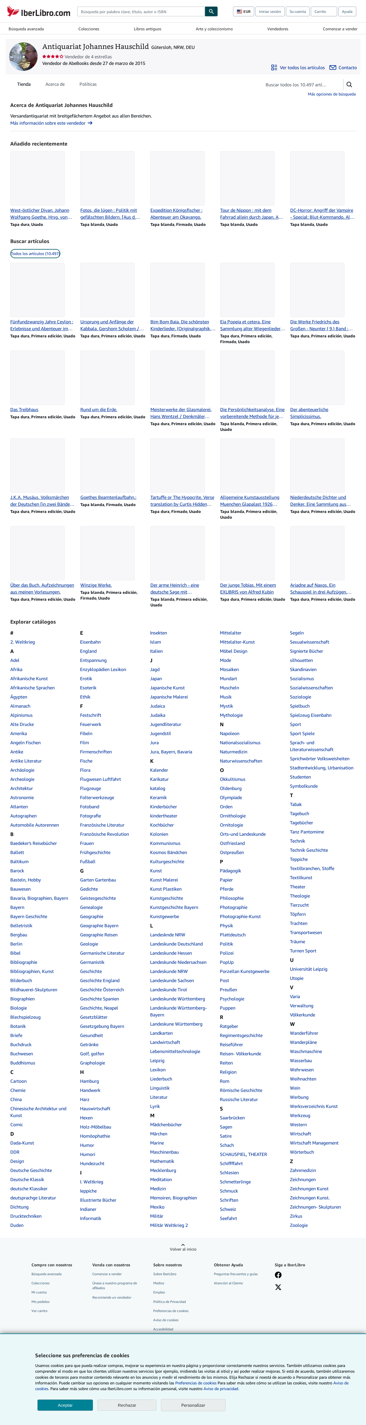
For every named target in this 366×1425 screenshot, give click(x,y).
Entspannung (93, 660)
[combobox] (141, 11)
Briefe (16, 1035)
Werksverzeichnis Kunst (314, 1106)
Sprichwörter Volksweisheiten (319, 758)
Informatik (90, 1218)
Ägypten (18, 697)
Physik (226, 925)
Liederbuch (161, 1079)
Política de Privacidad (169, 1301)
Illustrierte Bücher (98, 1200)
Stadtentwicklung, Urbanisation (321, 768)
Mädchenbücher (166, 1124)
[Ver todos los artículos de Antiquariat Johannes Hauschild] (298, 67)
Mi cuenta (39, 1292)
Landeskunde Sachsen (172, 980)
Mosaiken (229, 669)
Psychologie (232, 999)
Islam (155, 642)
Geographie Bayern (99, 925)
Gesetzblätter (94, 1017)
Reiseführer (231, 1044)
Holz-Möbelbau (95, 1127)
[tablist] (57, 84)
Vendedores (277, 28)
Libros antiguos (147, 28)
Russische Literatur (239, 1099)
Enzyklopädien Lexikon (103, 669)
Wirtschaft (300, 1134)
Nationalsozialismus (240, 742)
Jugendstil (160, 733)
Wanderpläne (303, 1042)
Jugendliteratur (165, 724)
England (88, 651)
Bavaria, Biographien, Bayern (39, 898)
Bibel (15, 953)
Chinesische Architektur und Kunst (38, 1112)
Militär (156, 1216)
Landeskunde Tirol (168, 989)
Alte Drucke (22, 724)
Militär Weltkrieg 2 (169, 1225)
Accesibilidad (163, 1329)
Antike (16, 752)
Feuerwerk (90, 724)
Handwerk (90, 1090)
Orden (226, 806)
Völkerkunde (302, 1015)
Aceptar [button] (65, 1405)
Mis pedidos (40, 1301)
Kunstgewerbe (164, 916)
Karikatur (159, 779)
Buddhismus (22, 1063)
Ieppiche (88, 1191)
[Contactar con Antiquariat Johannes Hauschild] (343, 67)
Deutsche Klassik (27, 1179)
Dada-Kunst (22, 1143)
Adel (14, 660)
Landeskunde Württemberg (177, 999)
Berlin (16, 944)
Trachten (298, 923)
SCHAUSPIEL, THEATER (243, 1154)
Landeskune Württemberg (176, 1024)
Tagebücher (301, 822)
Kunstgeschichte (166, 898)
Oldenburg (231, 788)
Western (298, 1124)
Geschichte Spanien (99, 999)
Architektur (21, 788)
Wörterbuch (302, 1152)
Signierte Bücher (306, 651)
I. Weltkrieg (91, 1182)
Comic (16, 1124)
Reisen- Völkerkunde (240, 1053)
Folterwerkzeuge (97, 797)
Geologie (89, 944)
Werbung (299, 1097)
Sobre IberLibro (164, 1274)
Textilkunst (301, 877)
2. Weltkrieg (22, 642)
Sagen (226, 1127)
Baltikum (19, 861)
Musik (226, 697)
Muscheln (229, 687)
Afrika (16, 669)
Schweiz (228, 1209)
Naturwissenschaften (241, 761)
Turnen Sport (303, 951)
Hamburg (89, 1081)
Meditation (161, 1179)
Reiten (226, 1063)
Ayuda (347, 11)
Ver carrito (39, 1311)
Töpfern (298, 914)
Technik (297, 841)
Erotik (86, 678)
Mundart (228, 678)
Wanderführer (304, 1033)
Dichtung (19, 1207)
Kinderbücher (163, 806)
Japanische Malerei (169, 697)
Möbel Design (233, 651)
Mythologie (231, 715)
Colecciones (88, 28)
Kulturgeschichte (167, 861)
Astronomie (22, 797)
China (16, 1099)
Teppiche (299, 859)
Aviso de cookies (165, 1320)
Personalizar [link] (193, 1405)
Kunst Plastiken (166, 889)
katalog (157, 788)
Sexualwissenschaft (309, 642)
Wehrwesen (302, 1069)
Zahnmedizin (303, 1170)
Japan (156, 678)
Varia (295, 996)
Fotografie (90, 816)
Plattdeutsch (233, 935)
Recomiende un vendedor (111, 1297)
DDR (14, 1152)
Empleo (159, 1292)
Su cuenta (298, 11)
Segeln (297, 633)
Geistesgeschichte (98, 898)
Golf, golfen (92, 1053)
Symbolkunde (304, 786)
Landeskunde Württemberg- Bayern (178, 1011)
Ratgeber (229, 1026)
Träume (297, 941)
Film (84, 742)
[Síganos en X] (278, 1287)
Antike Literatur (26, 761)
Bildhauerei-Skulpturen (33, 989)
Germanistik (92, 962)
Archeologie (22, 779)
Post (224, 980)
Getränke (89, 1044)
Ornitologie (231, 825)
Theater (297, 886)
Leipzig (157, 1060)
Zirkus (296, 1216)
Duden (16, 1225)
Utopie (296, 978)
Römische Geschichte (241, 1090)
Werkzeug (300, 1115)
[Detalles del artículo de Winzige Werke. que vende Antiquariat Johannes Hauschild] (113, 557)
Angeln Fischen (25, 742)
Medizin (158, 1188)
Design (17, 1161)
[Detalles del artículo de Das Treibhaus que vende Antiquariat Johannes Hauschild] (43, 382)
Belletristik (21, 925)
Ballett (17, 852)
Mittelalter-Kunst (237, 642)
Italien (156, 651)
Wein (295, 1088)
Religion (228, 1072)
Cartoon (18, 1081)
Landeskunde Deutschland (176, 944)
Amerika (18, 733)
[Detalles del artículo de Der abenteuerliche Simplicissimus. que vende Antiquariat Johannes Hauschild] (323, 385)
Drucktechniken (25, 1216)
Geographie (91, 916)
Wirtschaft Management (314, 1143)
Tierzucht (299, 905)
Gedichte (89, 889)
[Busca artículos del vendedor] (297, 84)
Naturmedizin (233, 752)
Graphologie (92, 1063)
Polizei (227, 953)
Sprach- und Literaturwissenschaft (311, 746)
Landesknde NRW (167, 935)
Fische (86, 761)
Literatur (159, 1097)
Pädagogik (230, 870)
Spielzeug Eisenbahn (310, 715)
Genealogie (91, 907)
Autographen (23, 816)
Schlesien (229, 1172)
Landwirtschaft (165, 1042)
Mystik (226, 706)
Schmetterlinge (235, 1182)
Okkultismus (232, 779)
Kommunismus (165, 843)
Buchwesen (21, 1053)
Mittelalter (230, 633)
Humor (87, 1145)
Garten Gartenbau (98, 880)
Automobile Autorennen (34, 825)
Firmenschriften (96, 752)
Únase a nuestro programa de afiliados (114, 1285)
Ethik (85, 697)
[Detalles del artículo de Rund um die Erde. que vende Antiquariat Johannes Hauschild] (113, 382)
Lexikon (158, 1069)
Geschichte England (100, 980)
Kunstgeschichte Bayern (174, 907)
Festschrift (90, 715)
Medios (158, 1283)
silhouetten (301, 660)
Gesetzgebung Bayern (102, 1026)
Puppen (227, 1008)
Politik (226, 944)
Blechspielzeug (25, 1017)
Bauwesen (20, 889)
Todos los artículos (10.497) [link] (35, 253)
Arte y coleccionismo (214, 28)
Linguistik (160, 1088)
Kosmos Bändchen (168, 852)
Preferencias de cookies (195, 1382)
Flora (85, 770)
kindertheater (163, 816)
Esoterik (88, 687)
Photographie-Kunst (240, 916)
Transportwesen (306, 932)
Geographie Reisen (99, 935)
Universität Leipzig (308, 969)
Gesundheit (91, 1035)
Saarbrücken (232, 1118)
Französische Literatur (102, 825)
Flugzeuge (90, 788)
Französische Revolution (104, 834)
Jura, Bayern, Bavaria (171, 752)
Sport (295, 724)
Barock (17, 870)
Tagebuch (299, 813)
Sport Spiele (302, 733)
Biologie (18, 1008)
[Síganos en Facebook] (278, 1275)
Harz (84, 1099)
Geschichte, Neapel (99, 1008)
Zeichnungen (303, 1179)
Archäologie (22, 770)
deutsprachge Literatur (33, 1198)
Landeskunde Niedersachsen (178, 962)
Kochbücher (162, 825)
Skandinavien (303, 669)
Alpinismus (21, 715)
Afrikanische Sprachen (32, 687)
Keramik (158, 797)
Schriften (229, 1200)
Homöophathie (95, 1136)
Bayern (17, 907)
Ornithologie (233, 816)
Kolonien (159, 834)
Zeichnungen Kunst (309, 1188)
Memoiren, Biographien (173, 1198)
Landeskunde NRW (169, 971)
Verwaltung (301, 1005)
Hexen (86, 1118)
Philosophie (232, 898)
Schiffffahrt (231, 1163)
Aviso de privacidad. (221, 1388)
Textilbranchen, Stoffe (312, 868)
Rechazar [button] (127, 1405)
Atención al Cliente (228, 1283)
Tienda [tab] (23, 85)
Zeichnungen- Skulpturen (315, 1207)
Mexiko (157, 1207)
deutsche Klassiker (28, 1188)
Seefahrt (228, 1218)
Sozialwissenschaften (311, 687)
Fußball (88, 861)
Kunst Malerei (164, 880)
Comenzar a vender (340, 28)
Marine (157, 1143)
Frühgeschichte (95, 852)
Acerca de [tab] (55, 85)
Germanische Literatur (102, 953)
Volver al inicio (183, 1249)
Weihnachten (303, 1079)
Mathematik (162, 1161)
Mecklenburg (163, 1170)
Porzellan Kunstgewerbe (244, 971)
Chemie (17, 1090)
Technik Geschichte (309, 850)
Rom (224, 1081)
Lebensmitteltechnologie (175, 1051)
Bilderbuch (21, 980)
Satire (226, 1136)
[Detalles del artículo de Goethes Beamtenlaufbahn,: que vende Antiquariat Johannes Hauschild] (113, 469)
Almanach (20, 706)
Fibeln (86, 733)
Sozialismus (302, 678)
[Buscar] (211, 11)
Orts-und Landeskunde (243, 834)
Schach (227, 1145)
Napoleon (229, 733)
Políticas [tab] (88, 85)
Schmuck (229, 1191)
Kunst (156, 870)
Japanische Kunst (167, 687)
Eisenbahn (90, 642)
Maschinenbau (164, 1152)
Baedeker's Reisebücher (33, 843)
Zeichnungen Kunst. (310, 1198)
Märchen (158, 1134)
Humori (87, 1154)
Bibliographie (23, 962)
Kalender (159, 770)
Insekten (158, 633)
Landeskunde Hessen (171, 953)
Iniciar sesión (270, 11)
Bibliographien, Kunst (32, 971)
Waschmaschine (306, 1051)
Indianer (88, 1209)
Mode (225, 660)
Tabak (296, 804)
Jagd (155, 669)
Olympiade (231, 797)
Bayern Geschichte (28, 916)
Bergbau (18, 935)
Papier (226, 880)
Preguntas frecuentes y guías (236, 1274)
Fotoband (89, 806)
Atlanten (19, 806)
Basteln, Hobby (25, 880)
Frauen (87, 843)
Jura (154, 742)
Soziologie (300, 697)
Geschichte (91, 971)
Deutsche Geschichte (31, 1170)
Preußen (228, 989)
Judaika (157, 715)
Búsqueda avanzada (26, 28)
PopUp (227, 962)
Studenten (300, 777)
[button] (349, 84)
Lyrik (155, 1106)
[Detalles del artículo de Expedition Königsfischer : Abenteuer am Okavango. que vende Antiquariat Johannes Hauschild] (183, 185)
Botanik (18, 1026)
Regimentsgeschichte (241, 1035)
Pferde (226, 889)
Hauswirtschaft (95, 1108)
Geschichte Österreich (102, 989)
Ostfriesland (232, 843)
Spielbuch (300, 706)
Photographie (233, 907)
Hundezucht (92, 1163)
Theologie (300, 896)
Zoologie (299, 1225)
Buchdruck (20, 1044)
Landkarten (161, 1033)
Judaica (157, 706)
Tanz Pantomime (307, 832)
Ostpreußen (232, 852)
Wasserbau (301, 1060)
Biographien (22, 999)
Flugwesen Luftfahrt (100, 779)
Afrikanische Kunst (29, 678)
